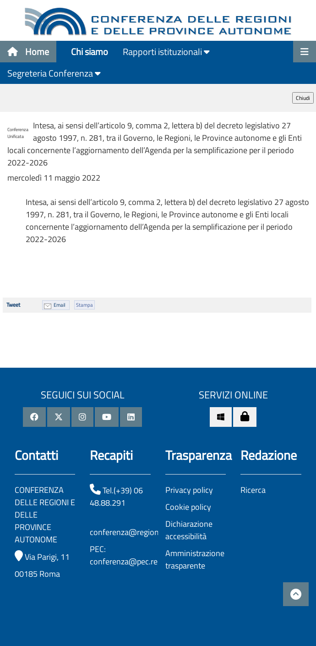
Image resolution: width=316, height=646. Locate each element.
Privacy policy (189, 490)
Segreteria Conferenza (54, 73)
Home (28, 51)
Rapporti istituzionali (166, 51)
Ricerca (253, 490)
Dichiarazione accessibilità (188, 530)
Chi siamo (89, 51)
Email (59, 305)
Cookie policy (188, 507)
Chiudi (303, 98)
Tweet (13, 304)
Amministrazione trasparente (194, 559)
